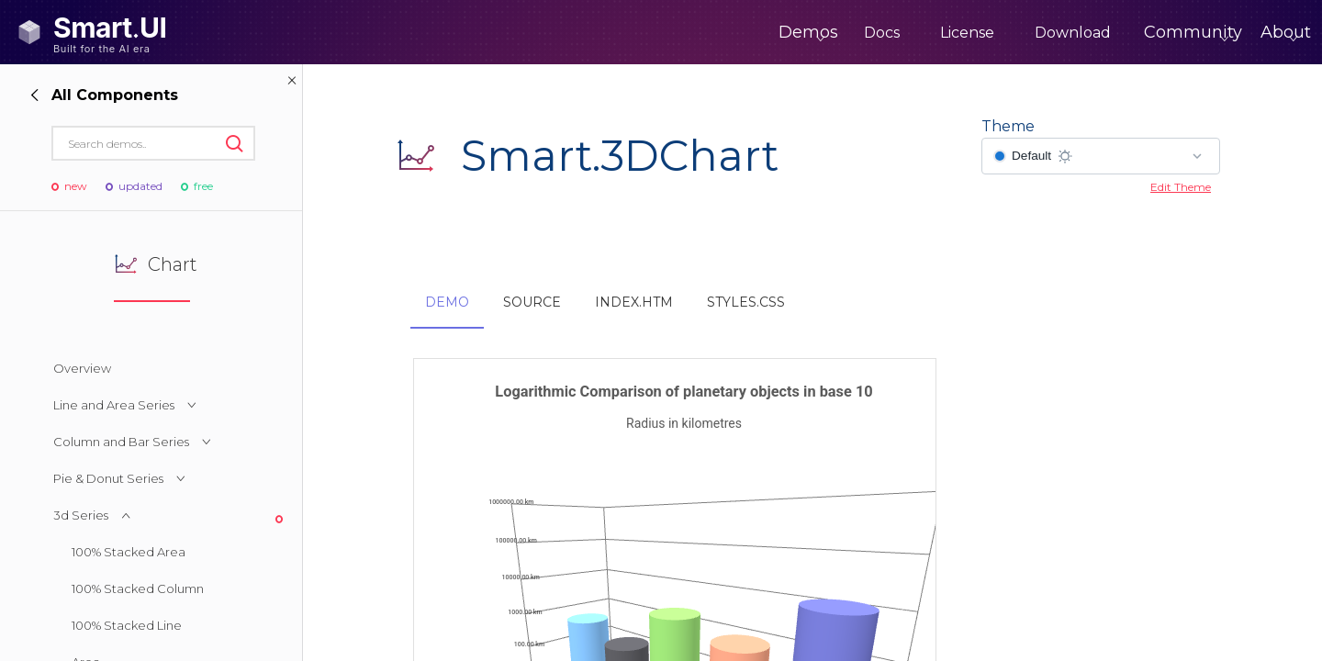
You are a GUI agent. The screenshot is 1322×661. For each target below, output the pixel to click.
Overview (82, 368)
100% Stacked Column (138, 588)
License (891, 32)
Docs (805, 32)
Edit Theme (1180, 187)
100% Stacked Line (127, 625)
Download (996, 32)
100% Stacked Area (128, 551)
